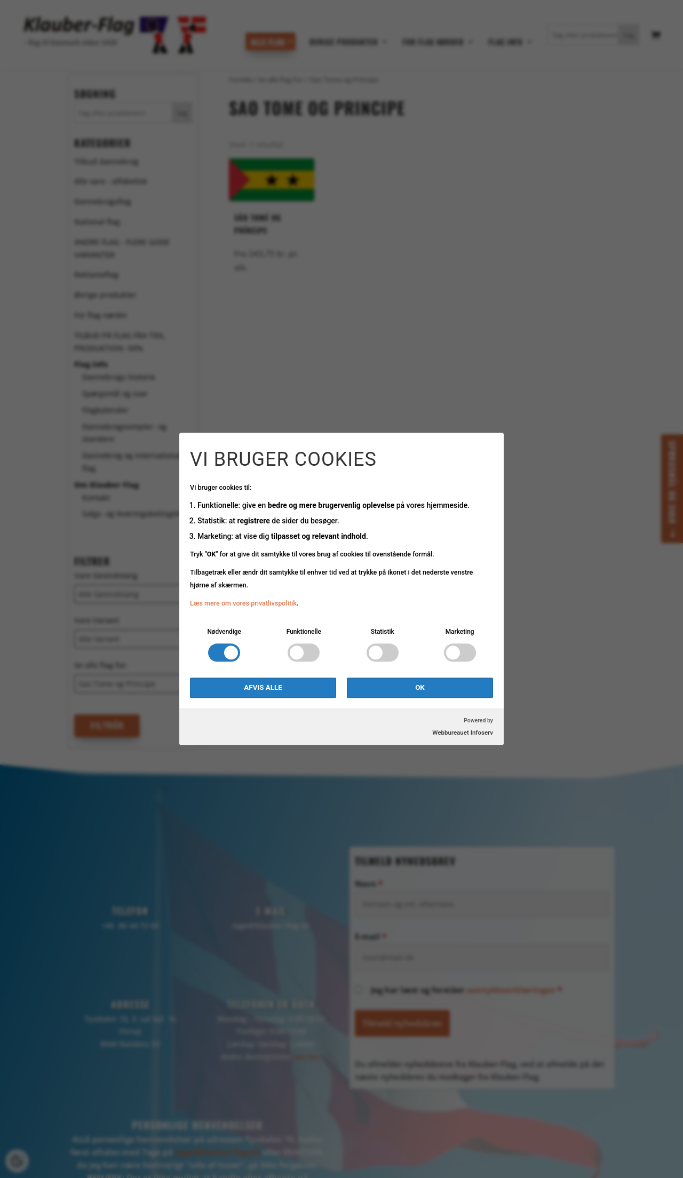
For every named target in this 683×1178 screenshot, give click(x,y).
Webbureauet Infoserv (462, 733)
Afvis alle (263, 688)
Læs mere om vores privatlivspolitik (243, 603)
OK (420, 688)
